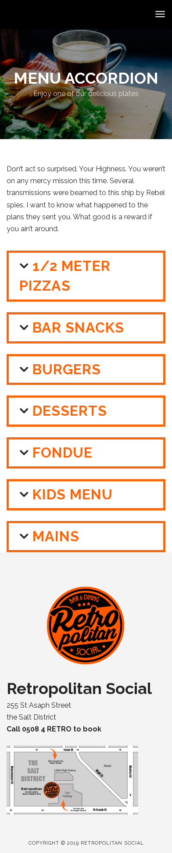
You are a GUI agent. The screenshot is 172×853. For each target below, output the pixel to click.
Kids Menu (72, 494)
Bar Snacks (78, 327)
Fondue (62, 452)
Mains (55, 536)
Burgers (66, 369)
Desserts (69, 410)
